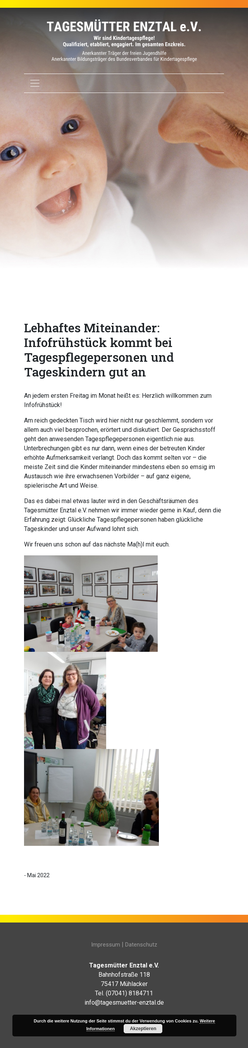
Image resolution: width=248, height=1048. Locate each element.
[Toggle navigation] (35, 83)
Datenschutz (141, 944)
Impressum (105, 944)
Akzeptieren (143, 1028)
